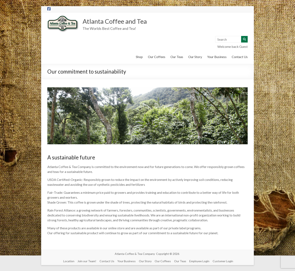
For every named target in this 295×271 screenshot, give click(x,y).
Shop (139, 57)
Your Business (217, 57)
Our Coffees (156, 57)
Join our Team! (85, 261)
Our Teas (176, 57)
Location (67, 261)
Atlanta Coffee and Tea (120, 21)
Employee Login (203, 261)
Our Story (195, 57)
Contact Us (240, 57)
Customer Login (227, 261)
